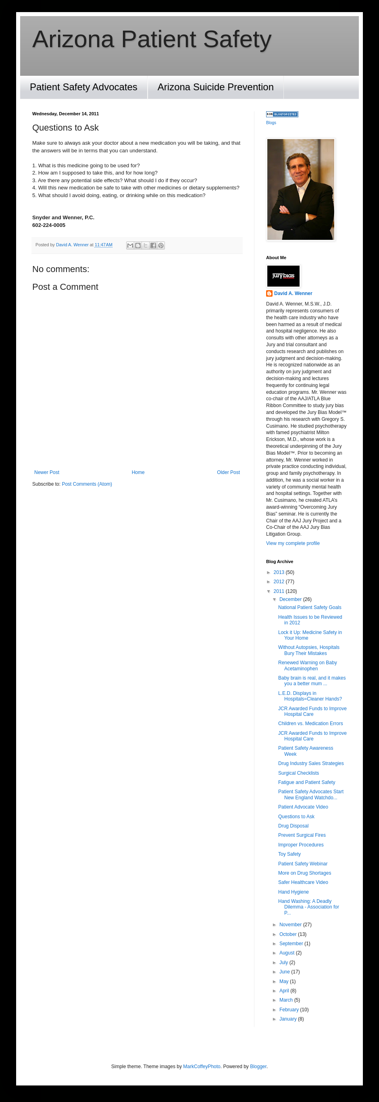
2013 (280, 572)
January (288, 1019)
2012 (280, 581)
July (284, 962)
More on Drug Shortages (304, 873)
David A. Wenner (293, 293)
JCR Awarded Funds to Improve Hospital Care (312, 711)
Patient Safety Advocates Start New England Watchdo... (311, 794)
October (288, 934)
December (291, 599)
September (291, 943)
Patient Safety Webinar (303, 864)
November (291, 924)
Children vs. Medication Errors (310, 723)
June (285, 972)
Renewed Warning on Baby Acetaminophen (307, 665)
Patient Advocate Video (303, 807)
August (287, 953)
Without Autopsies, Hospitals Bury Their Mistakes (308, 650)
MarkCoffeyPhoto (202, 1066)
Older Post (228, 472)
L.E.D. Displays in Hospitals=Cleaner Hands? (310, 696)
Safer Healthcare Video (303, 882)
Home (138, 472)
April (284, 991)
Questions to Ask (296, 816)
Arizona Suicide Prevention (216, 86)
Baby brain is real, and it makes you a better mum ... (312, 680)
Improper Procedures (301, 845)
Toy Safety (289, 854)
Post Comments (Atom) (87, 484)
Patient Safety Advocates (83, 86)
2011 (280, 591)
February (289, 1010)
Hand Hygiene (293, 892)
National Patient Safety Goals (310, 607)
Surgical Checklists (298, 773)
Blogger (258, 1066)
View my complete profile (293, 543)
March (286, 1000)
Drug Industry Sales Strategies (311, 763)
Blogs (271, 123)
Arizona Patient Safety (152, 38)
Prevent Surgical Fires (302, 835)
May (284, 981)
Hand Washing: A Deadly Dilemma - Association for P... (308, 907)
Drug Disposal (293, 826)
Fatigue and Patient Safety (306, 782)
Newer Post (46, 472)
